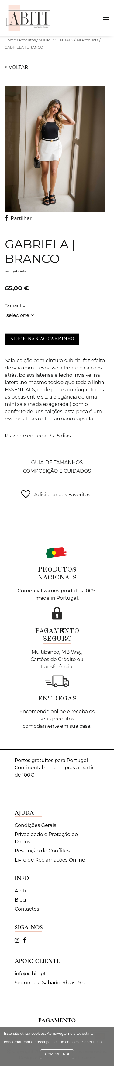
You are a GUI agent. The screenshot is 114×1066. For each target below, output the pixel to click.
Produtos (27, 40)
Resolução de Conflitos (42, 851)
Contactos (27, 909)
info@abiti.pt (30, 974)
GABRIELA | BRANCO (24, 47)
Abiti (20, 891)
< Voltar (16, 67)
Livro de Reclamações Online (50, 860)
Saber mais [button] (92, 1042)
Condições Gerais (35, 825)
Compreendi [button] (57, 1054)
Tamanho (15, 305)
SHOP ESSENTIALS (56, 40)
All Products (87, 40)
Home (10, 40)
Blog (20, 900)
